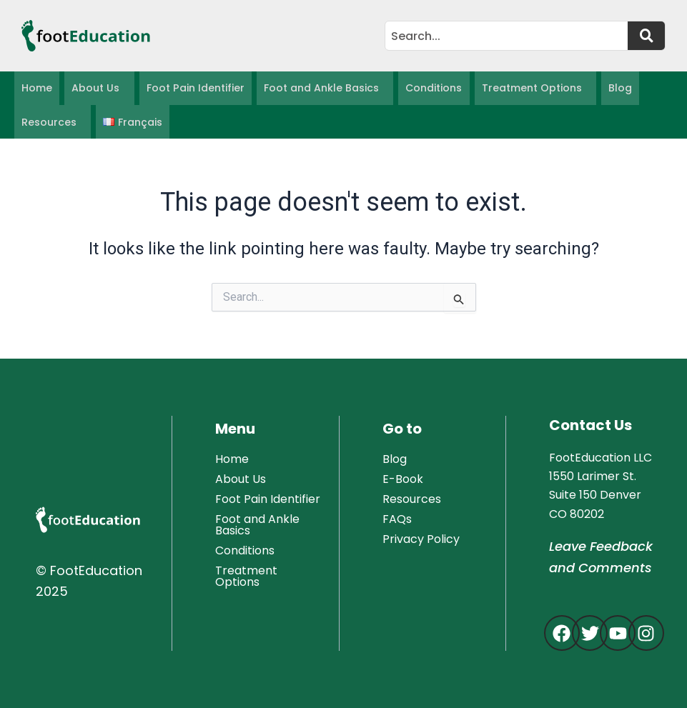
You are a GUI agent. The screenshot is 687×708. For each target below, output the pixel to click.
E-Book (402, 479)
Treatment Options (530, 88)
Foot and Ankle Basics (319, 88)
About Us (95, 88)
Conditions (432, 88)
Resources (48, 123)
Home (36, 88)
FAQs (397, 519)
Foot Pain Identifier (194, 88)
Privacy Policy (421, 539)
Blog (618, 88)
